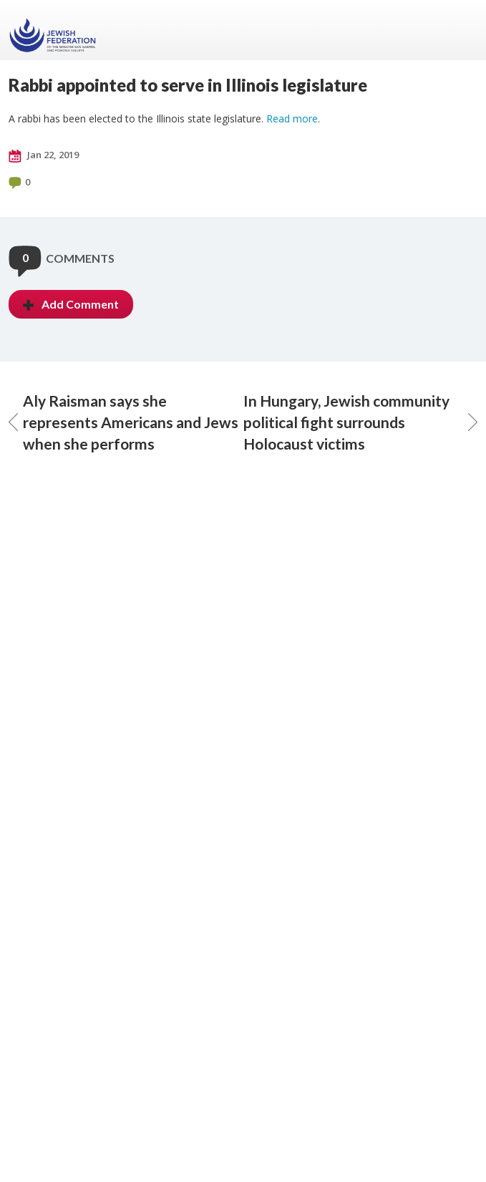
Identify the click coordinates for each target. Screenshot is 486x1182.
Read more (292, 118)
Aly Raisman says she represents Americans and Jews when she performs (123, 422)
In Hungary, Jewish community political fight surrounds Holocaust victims (360, 422)
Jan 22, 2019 (44, 155)
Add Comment (71, 304)
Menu (460, 30)
